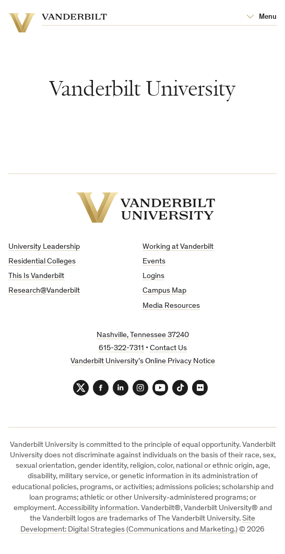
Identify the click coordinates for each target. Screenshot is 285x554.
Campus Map (164, 291)
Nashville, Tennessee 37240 (143, 335)
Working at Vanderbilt (177, 247)
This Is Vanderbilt (36, 276)
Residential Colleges (42, 262)
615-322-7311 (121, 348)
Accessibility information (98, 508)
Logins (153, 276)
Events (153, 262)
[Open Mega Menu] (261, 17)
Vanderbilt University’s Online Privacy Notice (142, 361)
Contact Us (168, 348)
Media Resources (171, 306)
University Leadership (44, 247)
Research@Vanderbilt (44, 291)
